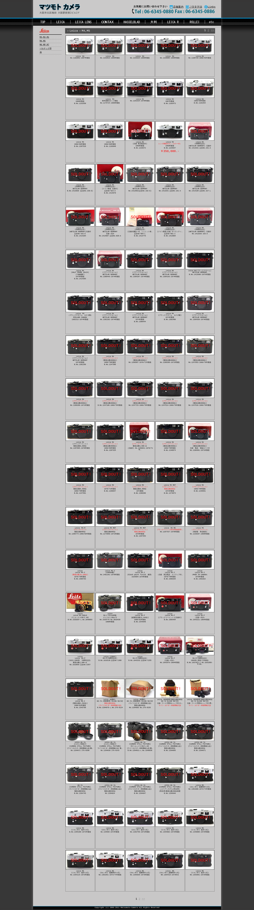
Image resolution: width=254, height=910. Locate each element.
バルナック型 (46, 49)
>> (212, 31)
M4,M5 (43, 41)
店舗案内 (178, 7)
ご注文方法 (195, 7)
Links (212, 7)
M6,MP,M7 (44, 45)
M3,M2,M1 (44, 37)
